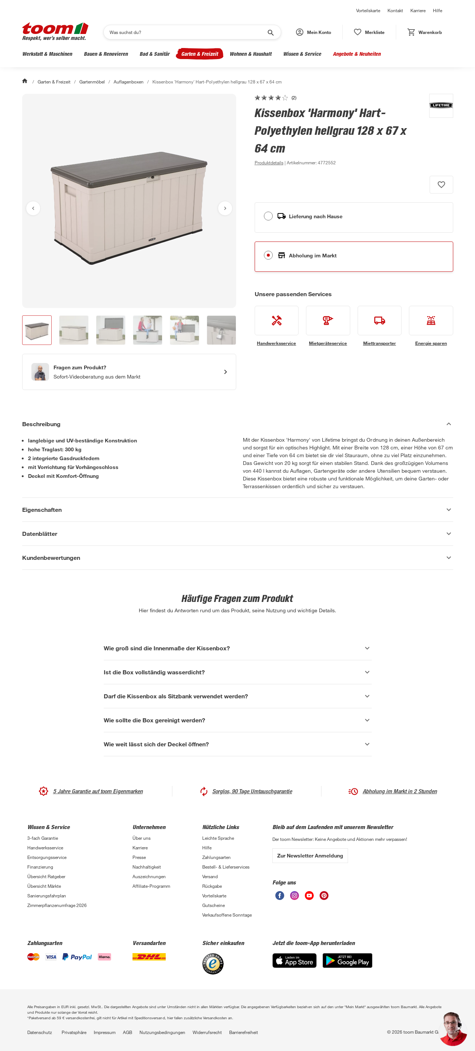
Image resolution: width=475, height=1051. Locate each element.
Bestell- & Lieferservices (225, 867)
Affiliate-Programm (151, 886)
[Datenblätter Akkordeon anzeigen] (237, 533)
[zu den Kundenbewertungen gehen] (275, 97)
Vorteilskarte (368, 10)
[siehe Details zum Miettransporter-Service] (380, 326)
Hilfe (437, 10)
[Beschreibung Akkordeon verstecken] (237, 424)
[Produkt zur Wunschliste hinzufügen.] (441, 184)
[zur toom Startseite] (55, 32)
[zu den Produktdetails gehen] (269, 162)
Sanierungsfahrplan (46, 895)
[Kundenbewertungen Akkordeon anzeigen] (237, 557)
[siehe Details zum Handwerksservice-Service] (277, 326)
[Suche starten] (270, 32)
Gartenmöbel (92, 82)
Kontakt (395, 10)
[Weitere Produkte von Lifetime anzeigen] (437, 130)
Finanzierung (40, 867)
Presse (139, 857)
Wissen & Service (302, 54)
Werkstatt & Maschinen (47, 54)
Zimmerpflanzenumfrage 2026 (57, 905)
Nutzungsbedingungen (162, 1032)
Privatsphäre (74, 1032)
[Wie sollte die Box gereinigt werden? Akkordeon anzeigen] (238, 720)
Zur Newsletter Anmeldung (310, 855)
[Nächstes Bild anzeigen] (225, 208)
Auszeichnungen (149, 876)
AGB (127, 1032)
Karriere (418, 10)
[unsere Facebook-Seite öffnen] (279, 898)
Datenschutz (39, 1032)
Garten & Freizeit (199, 54)
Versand (210, 876)
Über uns (141, 838)
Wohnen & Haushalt (250, 54)
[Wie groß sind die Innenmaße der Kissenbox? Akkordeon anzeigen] (238, 648)
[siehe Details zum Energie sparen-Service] (431, 326)
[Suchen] (188, 32)
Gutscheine (213, 905)
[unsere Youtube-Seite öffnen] (309, 898)
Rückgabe (212, 886)
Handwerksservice (45, 847)
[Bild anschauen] (129, 201)
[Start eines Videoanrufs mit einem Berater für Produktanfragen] (129, 372)
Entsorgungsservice (46, 857)
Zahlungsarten (216, 857)
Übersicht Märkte (44, 886)
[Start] (25, 81)
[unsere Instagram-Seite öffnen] (294, 898)
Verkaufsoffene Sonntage (227, 915)
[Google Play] (347, 966)
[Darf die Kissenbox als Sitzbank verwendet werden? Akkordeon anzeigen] (238, 696)
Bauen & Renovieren (106, 54)
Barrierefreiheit (243, 1032)
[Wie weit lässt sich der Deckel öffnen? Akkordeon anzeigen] (238, 744)
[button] (313, 32)
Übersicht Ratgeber (46, 876)
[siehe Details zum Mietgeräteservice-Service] (328, 326)
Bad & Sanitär (154, 54)
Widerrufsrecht (207, 1032)
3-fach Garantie (42, 838)
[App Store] (294, 966)
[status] (369, 32)
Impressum (105, 1032)
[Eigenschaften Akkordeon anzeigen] (237, 509)
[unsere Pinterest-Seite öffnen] (324, 898)
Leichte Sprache (218, 838)
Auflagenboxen (129, 82)
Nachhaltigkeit (146, 867)
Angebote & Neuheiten (357, 54)
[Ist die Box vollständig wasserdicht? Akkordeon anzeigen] (238, 672)
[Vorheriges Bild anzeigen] (33, 208)
